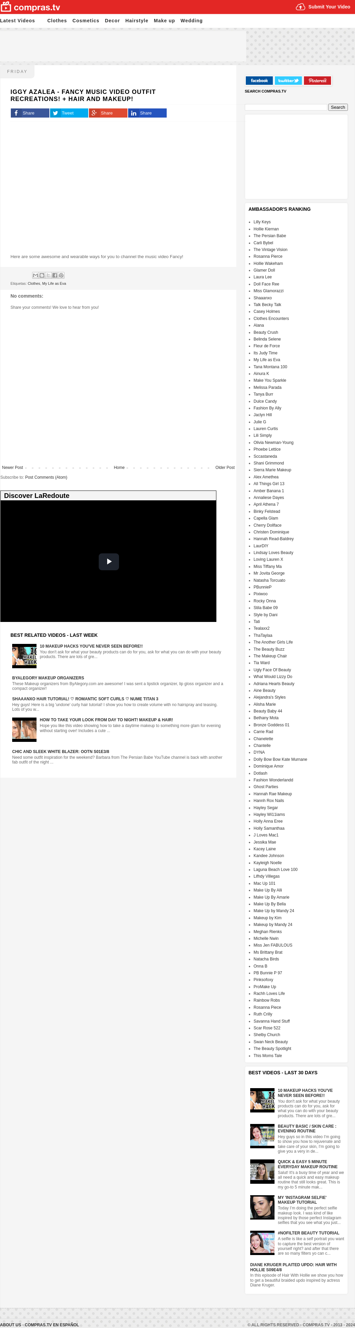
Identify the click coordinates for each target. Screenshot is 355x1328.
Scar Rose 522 (267, 1028)
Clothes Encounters (271, 318)
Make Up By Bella (270, 904)
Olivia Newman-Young (273, 442)
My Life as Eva (54, 283)
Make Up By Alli (268, 890)
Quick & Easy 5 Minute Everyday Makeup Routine (308, 1164)
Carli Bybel (263, 243)
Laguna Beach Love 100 (276, 869)
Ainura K (261, 373)
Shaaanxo (263, 298)
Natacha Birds (266, 959)
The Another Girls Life (273, 642)
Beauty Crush (266, 332)
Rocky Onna (265, 601)
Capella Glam (266, 518)
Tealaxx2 (261, 628)
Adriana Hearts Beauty (274, 683)
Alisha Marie (265, 704)
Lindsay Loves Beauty (273, 552)
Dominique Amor (269, 766)
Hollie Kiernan (266, 229)
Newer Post (12, 467)
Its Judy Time (266, 353)
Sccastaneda (265, 456)
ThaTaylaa (263, 635)
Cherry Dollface (268, 525)
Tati (257, 621)
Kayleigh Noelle (268, 862)
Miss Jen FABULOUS (273, 945)
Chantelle (262, 745)
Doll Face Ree (266, 284)
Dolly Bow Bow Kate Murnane (280, 759)
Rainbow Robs (267, 1000)
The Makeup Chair (270, 656)
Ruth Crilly (263, 1014)
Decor (112, 20)
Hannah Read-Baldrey (274, 538)
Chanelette (263, 738)
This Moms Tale (268, 1055)
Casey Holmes (267, 311)
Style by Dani (266, 614)
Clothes (57, 20)
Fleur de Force (267, 346)
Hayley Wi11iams (269, 814)
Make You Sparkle (270, 380)
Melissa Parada (268, 387)
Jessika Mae (265, 842)
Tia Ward (262, 662)
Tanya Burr (263, 394)
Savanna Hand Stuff (272, 1021)
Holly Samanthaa (269, 828)
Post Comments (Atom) (46, 477)
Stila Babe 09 (266, 607)
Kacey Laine (265, 849)
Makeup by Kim (268, 918)
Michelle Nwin (266, 938)
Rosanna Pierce (268, 256)
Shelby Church (267, 1034)
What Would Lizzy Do (273, 676)
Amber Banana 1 (269, 490)
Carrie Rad (263, 731)
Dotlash (260, 773)
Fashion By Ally (267, 408)
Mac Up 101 (265, 883)
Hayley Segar (266, 807)
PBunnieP (262, 587)
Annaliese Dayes (269, 497)
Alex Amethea (266, 477)
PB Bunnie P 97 (268, 973)
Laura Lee (263, 277)
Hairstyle (136, 20)
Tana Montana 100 (270, 367)
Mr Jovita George (269, 573)
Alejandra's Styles (270, 697)
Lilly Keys (262, 222)
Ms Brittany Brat (268, 952)
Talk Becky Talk (267, 304)
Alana (259, 325)
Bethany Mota (266, 718)
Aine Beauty (265, 690)
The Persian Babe (270, 235)
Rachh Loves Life (269, 993)
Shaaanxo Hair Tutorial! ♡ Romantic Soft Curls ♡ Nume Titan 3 (85, 699)
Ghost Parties (266, 786)
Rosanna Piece (267, 1007)
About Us (11, 1325)
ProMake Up (265, 986)
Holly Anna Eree (268, 821)
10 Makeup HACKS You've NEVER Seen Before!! (91, 646)
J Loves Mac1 (266, 835)
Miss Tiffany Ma (268, 566)
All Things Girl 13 (269, 483)
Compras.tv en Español (52, 1325)
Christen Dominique (271, 532)
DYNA (259, 752)
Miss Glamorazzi (269, 291)
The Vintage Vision (270, 249)
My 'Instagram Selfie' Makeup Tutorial (302, 1200)
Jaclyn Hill (263, 414)
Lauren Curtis (266, 428)
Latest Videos (17, 20)
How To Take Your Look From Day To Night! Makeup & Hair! (106, 720)
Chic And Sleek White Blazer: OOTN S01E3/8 (60, 751)
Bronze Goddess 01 (271, 725)
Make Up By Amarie (271, 897)
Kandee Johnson (269, 855)
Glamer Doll (264, 270)
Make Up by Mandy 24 (274, 910)
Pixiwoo (260, 594)
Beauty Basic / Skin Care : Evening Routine (307, 1128)
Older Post (225, 467)
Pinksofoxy (263, 979)
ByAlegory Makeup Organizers (48, 678)
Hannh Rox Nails (269, 800)
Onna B (260, 966)
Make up (164, 20)
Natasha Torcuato (269, 580)
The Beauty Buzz (269, 649)
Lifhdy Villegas (267, 876)
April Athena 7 (266, 504)
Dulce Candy (265, 401)
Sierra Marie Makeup (272, 470)
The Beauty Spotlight (272, 1048)
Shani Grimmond (269, 463)
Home (119, 467)
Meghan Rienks (268, 931)
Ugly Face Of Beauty (272, 670)
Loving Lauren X (268, 559)
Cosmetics (85, 20)
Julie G (260, 422)
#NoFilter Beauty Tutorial (308, 1233)
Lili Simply (263, 435)
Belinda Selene (267, 339)
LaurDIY (261, 546)
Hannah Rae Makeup (273, 794)
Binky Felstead (267, 511)
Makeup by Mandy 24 (273, 924)
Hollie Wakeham (268, 263)
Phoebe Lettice (267, 449)
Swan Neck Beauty (271, 1041)
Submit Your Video (329, 6)
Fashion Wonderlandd (273, 780)
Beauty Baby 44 (268, 711)
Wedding (192, 20)
